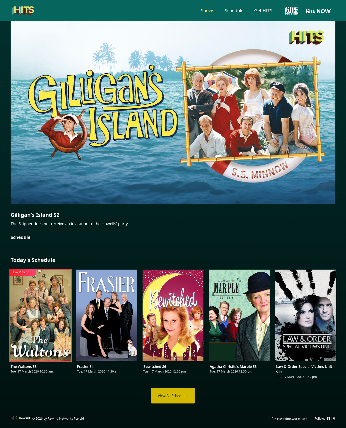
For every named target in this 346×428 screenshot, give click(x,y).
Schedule (234, 10)
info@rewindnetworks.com (288, 419)
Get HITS (263, 10)
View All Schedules (173, 395)
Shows (207, 10)
